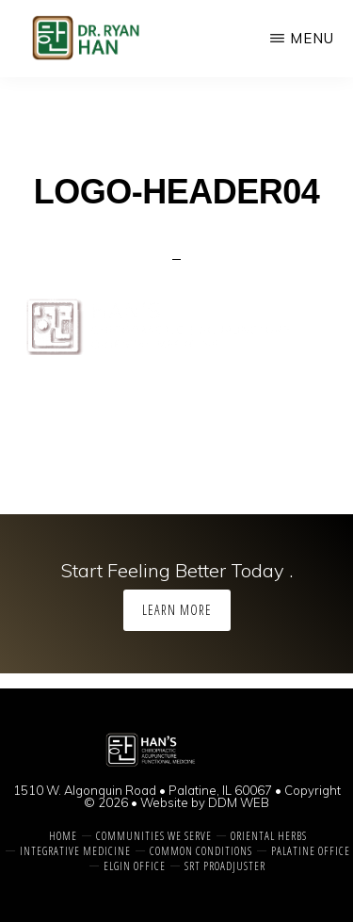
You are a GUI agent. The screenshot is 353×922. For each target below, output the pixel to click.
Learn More (177, 610)
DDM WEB (238, 802)
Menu (312, 38)
